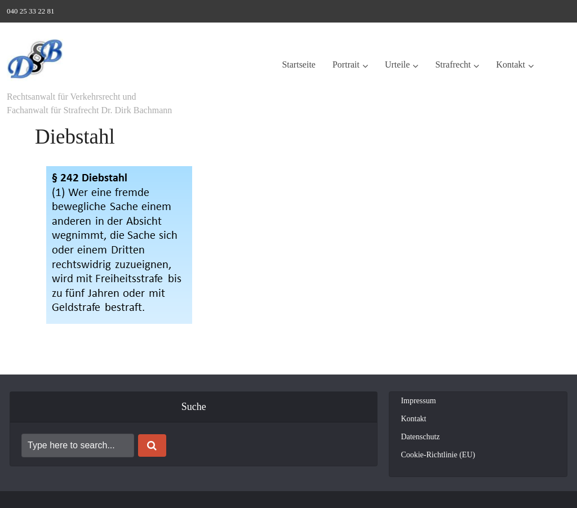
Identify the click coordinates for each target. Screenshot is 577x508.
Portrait (345, 64)
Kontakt (510, 64)
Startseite (299, 64)
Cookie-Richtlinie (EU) (438, 455)
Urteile (397, 64)
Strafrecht (453, 64)
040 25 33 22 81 (31, 11)
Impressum (418, 400)
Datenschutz (420, 437)
